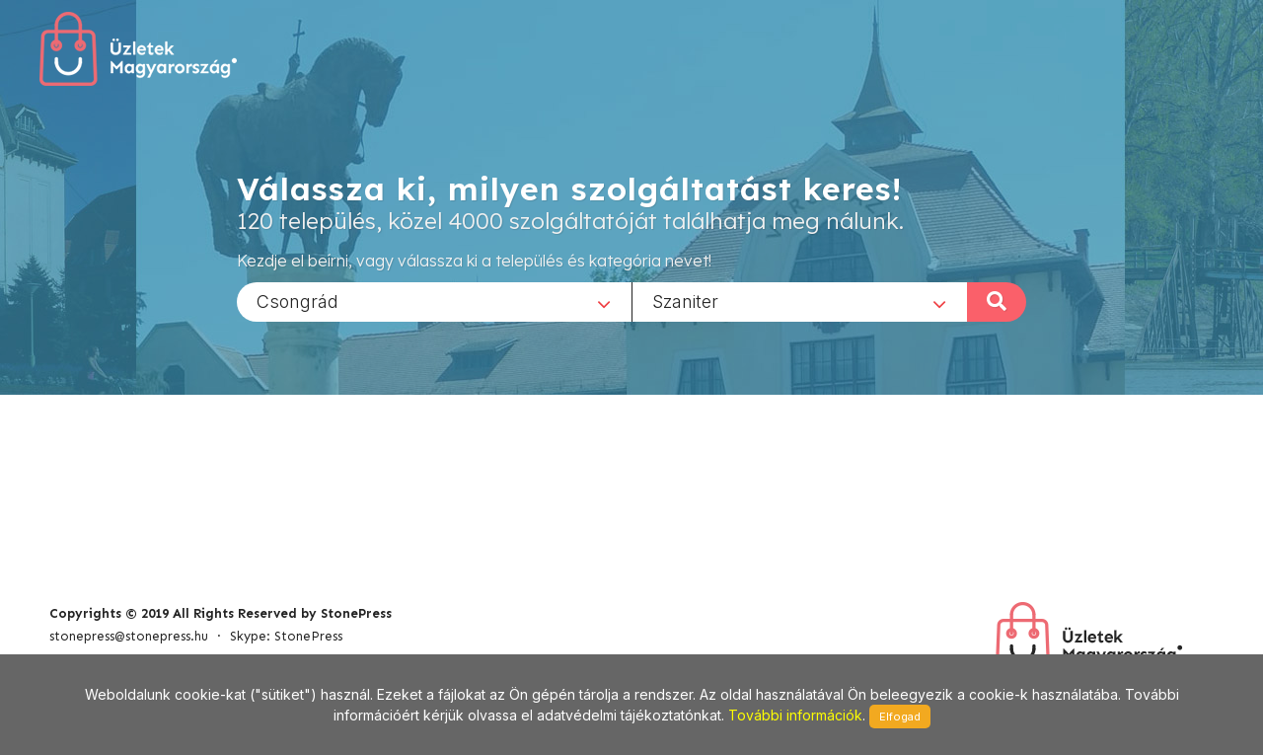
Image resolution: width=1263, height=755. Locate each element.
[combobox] (434, 301)
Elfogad (900, 716)
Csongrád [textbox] (297, 300)
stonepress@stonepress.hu (128, 636)
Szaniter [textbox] (685, 300)
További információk (795, 715)
